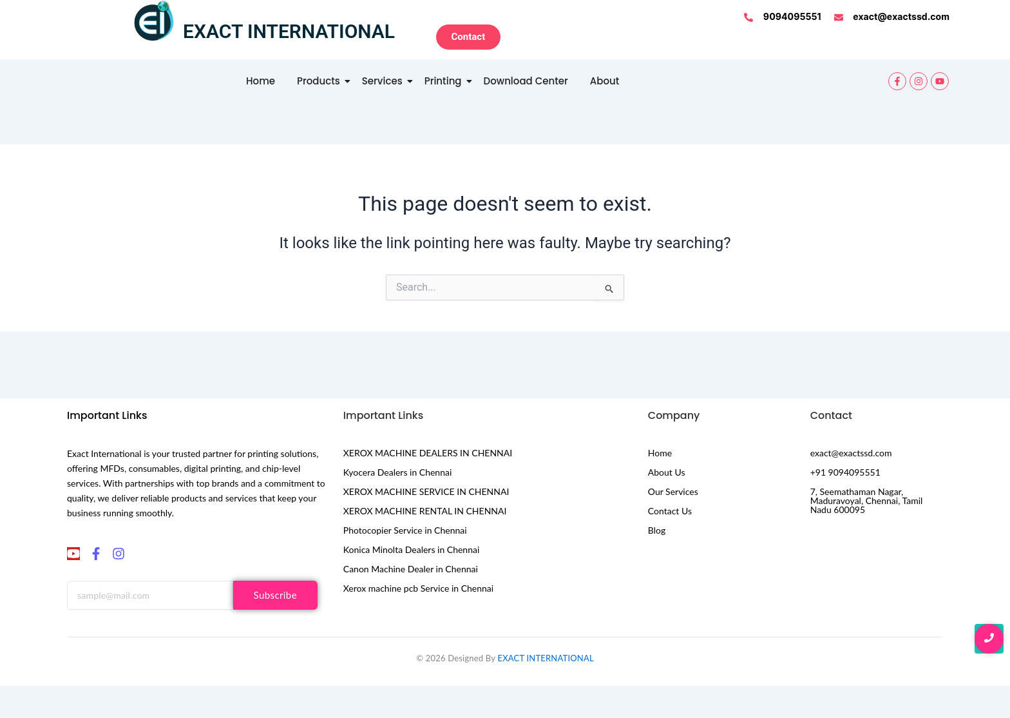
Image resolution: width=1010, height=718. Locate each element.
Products (321, 81)
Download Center (526, 81)
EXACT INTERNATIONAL (545, 658)
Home (260, 81)
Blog (656, 530)
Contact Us (670, 510)
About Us (666, 472)
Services (384, 81)
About (605, 81)
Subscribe (275, 595)
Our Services (673, 491)
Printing (445, 81)
